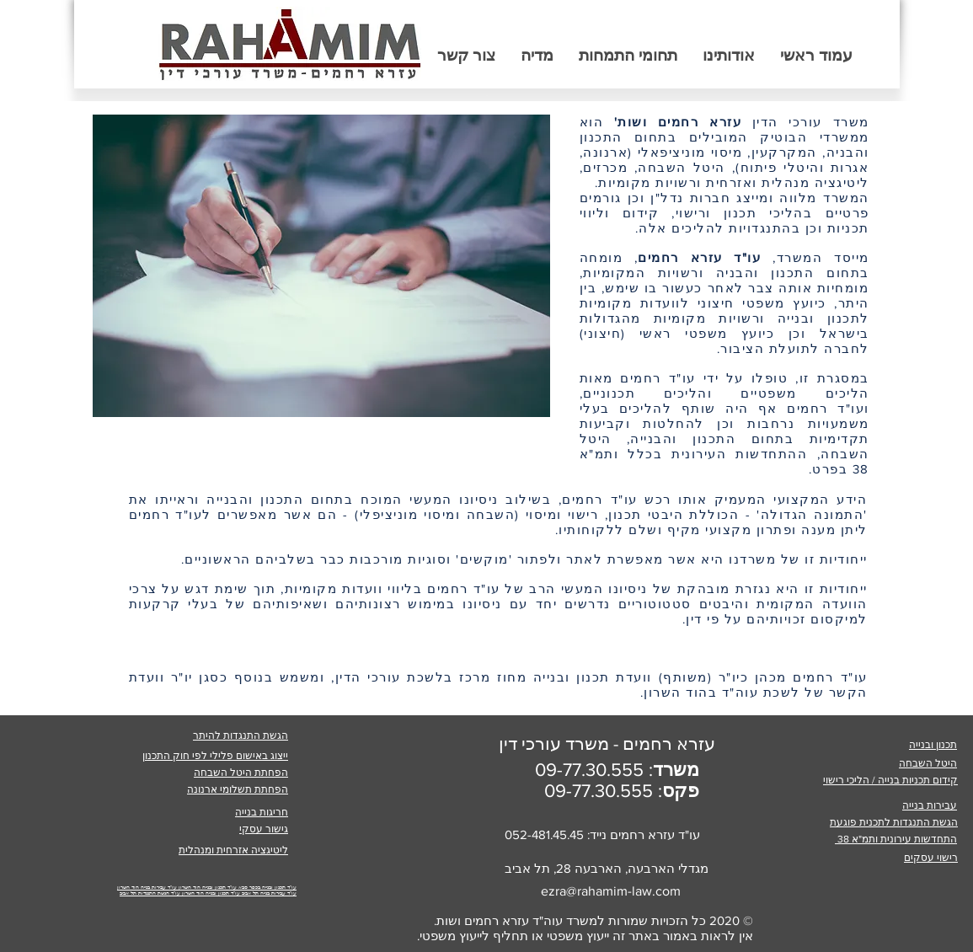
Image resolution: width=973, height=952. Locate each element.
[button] (628, 55)
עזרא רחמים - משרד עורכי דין (607, 743)
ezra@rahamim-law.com (611, 891)
